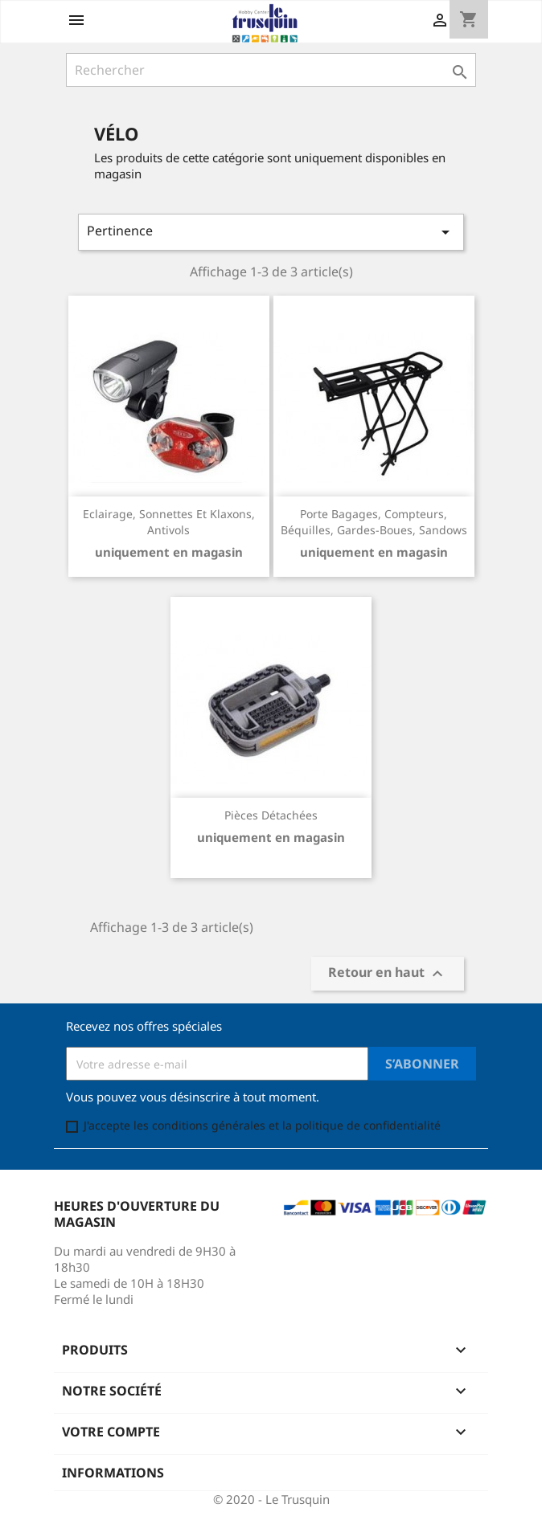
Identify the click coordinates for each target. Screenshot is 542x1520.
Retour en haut (387, 974)
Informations (113, 1472)
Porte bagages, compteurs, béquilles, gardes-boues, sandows (374, 521)
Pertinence (271, 232)
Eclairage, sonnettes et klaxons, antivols (169, 521)
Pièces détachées (271, 815)
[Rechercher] (271, 70)
